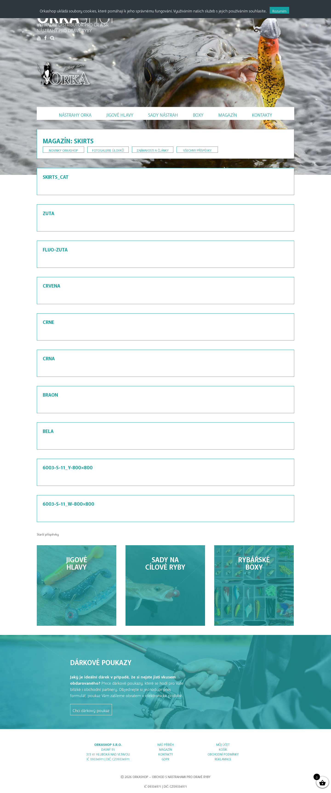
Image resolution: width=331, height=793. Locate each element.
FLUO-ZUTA (55, 248)
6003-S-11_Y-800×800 (68, 466)
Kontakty (262, 113)
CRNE (48, 321)
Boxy (198, 113)
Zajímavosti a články (152, 150)
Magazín (227, 113)
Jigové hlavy (119, 113)
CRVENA (51, 284)
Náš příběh (165, 744)
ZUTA (48, 212)
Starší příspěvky (48, 534)
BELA (48, 430)
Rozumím (279, 10)
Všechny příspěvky (197, 150)
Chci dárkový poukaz (91, 709)
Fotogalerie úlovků (108, 150)
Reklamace (223, 758)
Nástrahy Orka (75, 113)
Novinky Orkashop (63, 150)
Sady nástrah (163, 113)
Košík (223, 749)
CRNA (49, 357)
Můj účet (223, 744)
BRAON (50, 393)
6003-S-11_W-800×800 (68, 502)
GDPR (165, 758)
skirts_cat (55, 175)
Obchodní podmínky (223, 754)
